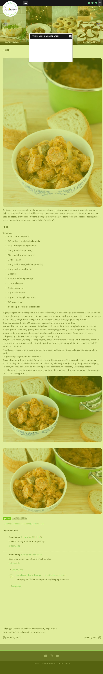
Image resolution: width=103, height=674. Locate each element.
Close (70, 36)
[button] (25, 3)
